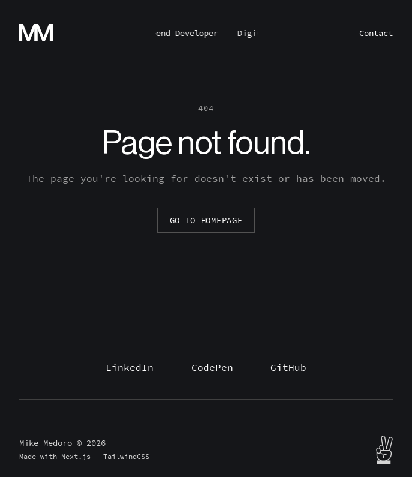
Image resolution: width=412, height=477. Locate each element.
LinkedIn (130, 367)
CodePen (212, 367)
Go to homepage (206, 220)
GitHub (288, 367)
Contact (376, 33)
